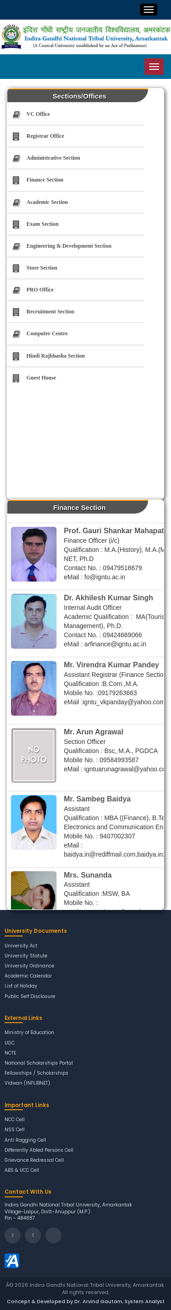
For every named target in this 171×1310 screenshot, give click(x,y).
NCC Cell (15, 1120)
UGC (10, 1043)
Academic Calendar (28, 976)
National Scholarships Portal (39, 1063)
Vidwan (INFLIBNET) (27, 1083)
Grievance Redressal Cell (34, 1160)
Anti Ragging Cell (25, 1140)
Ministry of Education (29, 1032)
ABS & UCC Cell (22, 1170)
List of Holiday (21, 986)
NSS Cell (15, 1130)
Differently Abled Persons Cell (39, 1150)
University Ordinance (29, 966)
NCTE (10, 1053)
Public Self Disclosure (30, 996)
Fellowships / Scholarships (36, 1073)
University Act (21, 946)
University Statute (26, 956)
